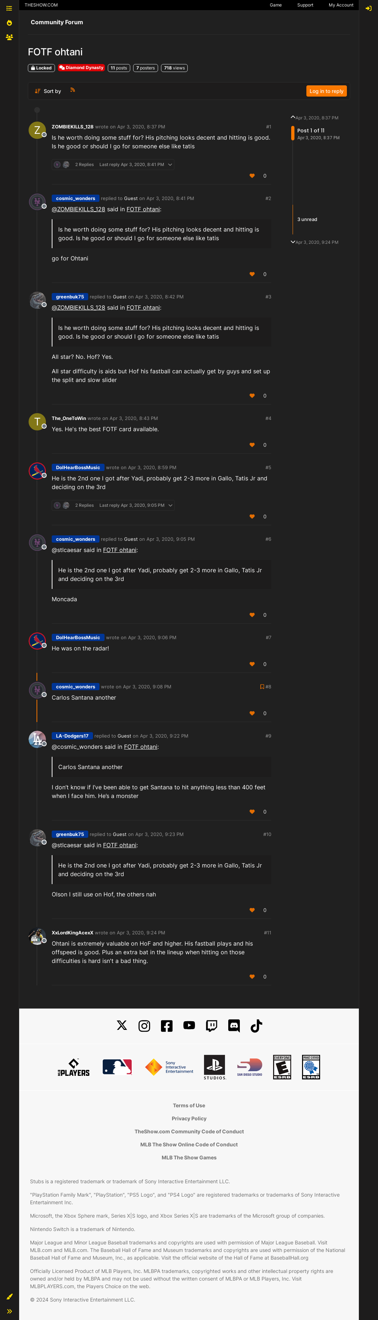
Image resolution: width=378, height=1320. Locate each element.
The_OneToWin (69, 418)
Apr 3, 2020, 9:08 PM (147, 686)
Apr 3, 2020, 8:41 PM (170, 198)
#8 (268, 686)
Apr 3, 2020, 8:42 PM (159, 297)
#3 (268, 297)
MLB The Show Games (189, 1157)
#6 (268, 539)
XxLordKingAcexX (72, 932)
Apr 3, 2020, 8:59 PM (152, 467)
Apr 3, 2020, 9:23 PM (159, 834)
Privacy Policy (189, 1118)
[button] (9, 1297)
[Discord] (234, 1026)
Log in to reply (327, 91)
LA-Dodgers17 (72, 736)
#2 (268, 198)
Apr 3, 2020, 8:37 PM (141, 127)
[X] (122, 1026)
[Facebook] (167, 1026)
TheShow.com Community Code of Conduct (189, 1131)
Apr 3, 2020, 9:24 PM (141, 932)
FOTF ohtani (143, 209)
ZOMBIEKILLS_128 (73, 127)
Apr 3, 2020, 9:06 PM (152, 637)
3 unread (307, 219)
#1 (268, 127)
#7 (268, 637)
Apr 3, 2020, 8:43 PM (134, 418)
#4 (268, 418)
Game (276, 5)
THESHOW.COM (41, 5)
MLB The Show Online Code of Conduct (189, 1144)
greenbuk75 (70, 297)
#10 (267, 834)
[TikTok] (256, 1026)
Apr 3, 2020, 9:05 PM (170, 539)
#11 (267, 932)
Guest (131, 198)
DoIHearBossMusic (78, 467)
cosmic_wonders (75, 198)
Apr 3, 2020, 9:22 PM (164, 736)
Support (305, 5)
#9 (268, 736)
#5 (268, 467)
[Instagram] (144, 1026)
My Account (341, 5)
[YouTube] (189, 1026)
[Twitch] (211, 1026)
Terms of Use (189, 1105)
